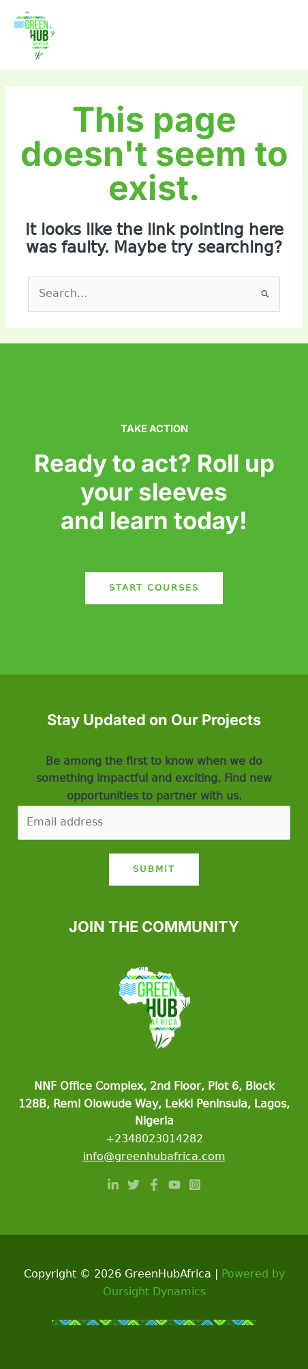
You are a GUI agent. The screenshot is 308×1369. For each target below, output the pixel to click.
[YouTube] (174, 1185)
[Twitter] (133, 1185)
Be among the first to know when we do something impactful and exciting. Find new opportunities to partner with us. (154, 778)
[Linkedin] (113, 1185)
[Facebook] (154, 1185)
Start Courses (154, 587)
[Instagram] (195, 1185)
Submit (154, 869)
